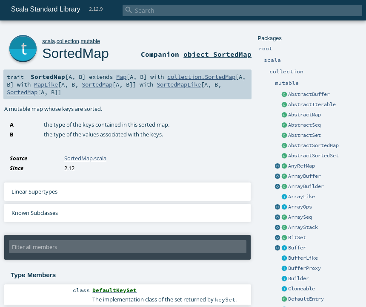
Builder (298, 278)
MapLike (46, 84)
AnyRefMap (301, 166)
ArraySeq (300, 217)
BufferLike (303, 258)
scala (48, 41)
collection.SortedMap (201, 77)
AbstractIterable (312, 104)
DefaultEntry (306, 299)
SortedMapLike (179, 84)
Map (121, 77)
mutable (90, 41)
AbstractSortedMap (313, 145)
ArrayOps (300, 207)
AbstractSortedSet (313, 156)
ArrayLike (301, 197)
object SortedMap (217, 54)
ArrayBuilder (306, 186)
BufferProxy (304, 268)
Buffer (297, 248)
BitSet (297, 237)
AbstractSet (304, 135)
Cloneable (301, 289)
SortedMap (75, 53)
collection (68, 41)
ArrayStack (303, 227)
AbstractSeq (304, 125)
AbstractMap (304, 115)
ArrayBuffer (304, 176)
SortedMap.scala (85, 158)
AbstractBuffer (309, 94)
